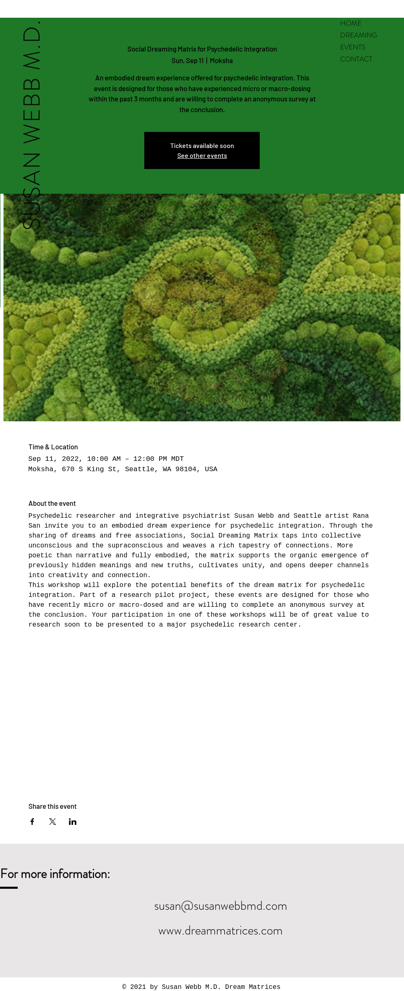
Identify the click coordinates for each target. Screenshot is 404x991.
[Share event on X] (52, 821)
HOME (351, 23)
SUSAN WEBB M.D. (31, 124)
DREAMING (358, 35)
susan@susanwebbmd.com (220, 905)
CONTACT (356, 59)
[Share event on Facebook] (32, 821)
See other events (202, 155)
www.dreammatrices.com (220, 930)
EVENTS (352, 47)
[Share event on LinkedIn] (73, 821)
